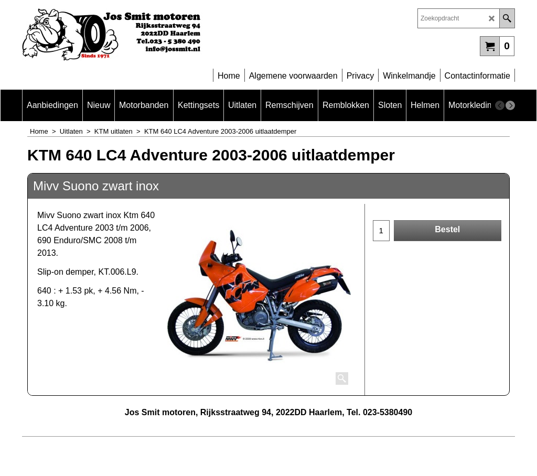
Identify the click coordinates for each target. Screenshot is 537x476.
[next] (510, 105)
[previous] (499, 105)
